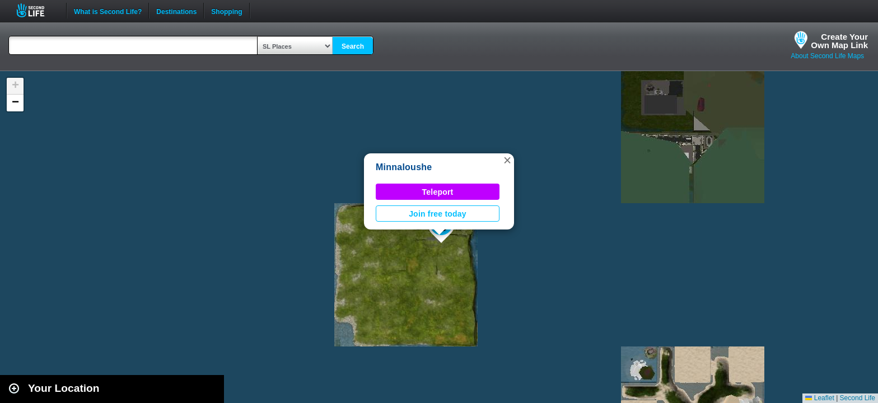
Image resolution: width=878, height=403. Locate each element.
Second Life (37, 10)
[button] (507, 160)
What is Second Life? (108, 10)
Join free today (437, 213)
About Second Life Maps (827, 56)
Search (353, 46)
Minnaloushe (404, 167)
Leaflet (819, 398)
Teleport (438, 192)
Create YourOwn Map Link (839, 41)
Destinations (176, 10)
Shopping (226, 10)
